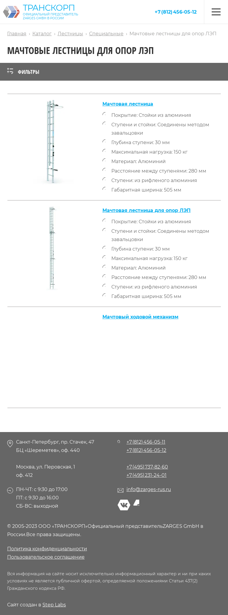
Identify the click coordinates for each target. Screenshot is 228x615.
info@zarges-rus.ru (148, 489)
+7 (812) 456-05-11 (145, 442)
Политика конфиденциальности (47, 549)
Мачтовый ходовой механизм (140, 317)
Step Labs (54, 605)
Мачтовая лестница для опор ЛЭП (146, 210)
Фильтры (23, 72)
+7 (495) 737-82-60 (147, 467)
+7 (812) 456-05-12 (176, 12)
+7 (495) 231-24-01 (146, 475)
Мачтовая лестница (127, 104)
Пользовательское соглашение (46, 557)
